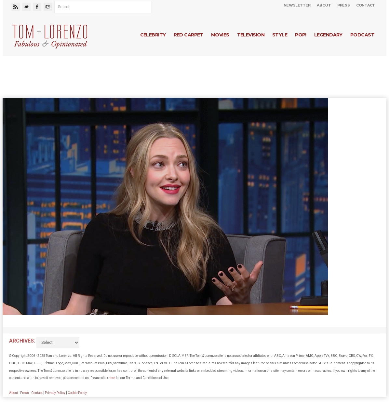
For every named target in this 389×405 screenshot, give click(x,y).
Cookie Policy (77, 393)
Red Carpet (188, 35)
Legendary (328, 35)
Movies (220, 35)
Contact (365, 5)
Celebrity (153, 35)
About (324, 5)
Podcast (362, 35)
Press (343, 5)
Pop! (300, 35)
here (112, 378)
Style (279, 35)
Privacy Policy (55, 393)
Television (250, 35)
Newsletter (297, 5)
